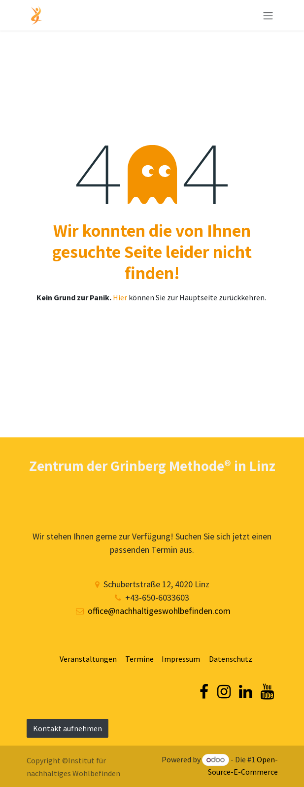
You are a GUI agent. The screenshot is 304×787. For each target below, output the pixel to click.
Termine (139, 659)
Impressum (181, 659)
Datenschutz (230, 659)
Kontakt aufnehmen (67, 728)
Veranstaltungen (90, 659)
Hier (121, 297)
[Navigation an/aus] (268, 15)
